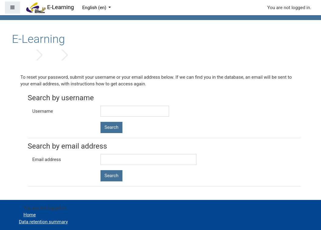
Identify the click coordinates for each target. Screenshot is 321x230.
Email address (46, 159)
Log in (51, 55)
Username (42, 111)
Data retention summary (43, 222)
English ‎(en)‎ (95, 7)
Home (25, 55)
